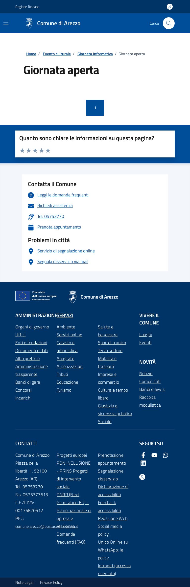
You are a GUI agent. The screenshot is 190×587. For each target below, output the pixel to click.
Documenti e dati (31, 350)
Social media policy (110, 530)
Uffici (20, 334)
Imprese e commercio (108, 378)
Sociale (105, 421)
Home (31, 54)
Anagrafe (65, 358)
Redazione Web (112, 518)
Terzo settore (110, 350)
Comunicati (150, 381)
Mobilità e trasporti (107, 362)
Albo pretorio (27, 358)
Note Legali (24, 582)
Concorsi (23, 390)
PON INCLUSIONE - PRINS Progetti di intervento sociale (74, 475)
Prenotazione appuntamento (112, 459)
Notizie (146, 373)
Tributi (62, 374)
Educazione (67, 382)
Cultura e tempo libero (113, 394)
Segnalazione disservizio (110, 475)
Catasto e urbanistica (67, 346)
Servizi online (69, 334)
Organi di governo (32, 326)
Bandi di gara (27, 382)
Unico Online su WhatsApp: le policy (113, 550)
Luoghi (145, 334)
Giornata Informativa (95, 54)
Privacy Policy (51, 582)
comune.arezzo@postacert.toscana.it (46, 526)
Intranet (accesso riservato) (114, 569)
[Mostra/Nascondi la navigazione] (6, 23)
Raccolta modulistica (150, 401)
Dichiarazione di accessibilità (113, 490)
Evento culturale (57, 54)
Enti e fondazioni (31, 342)
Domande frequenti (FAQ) (71, 538)
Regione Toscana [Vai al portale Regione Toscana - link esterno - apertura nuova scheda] (27, 6)
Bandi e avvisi (152, 389)
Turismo (64, 390)
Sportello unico (112, 342)
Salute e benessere (108, 330)
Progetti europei (72, 455)
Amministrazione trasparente (31, 370)
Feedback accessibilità (109, 506)
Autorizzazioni (70, 366)
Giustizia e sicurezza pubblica (115, 409)
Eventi (145, 342)
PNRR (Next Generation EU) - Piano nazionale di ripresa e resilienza (74, 510)
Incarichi (23, 398)
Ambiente (66, 326)
